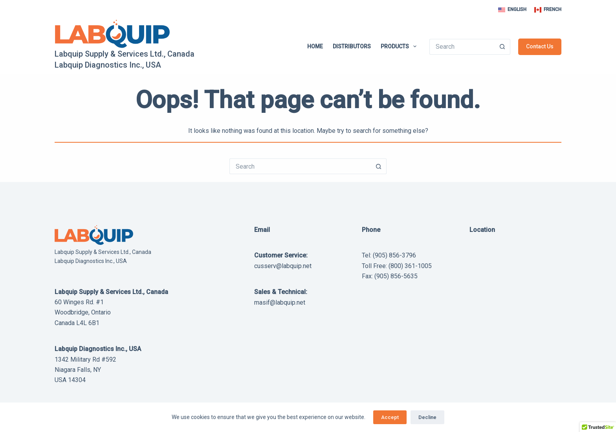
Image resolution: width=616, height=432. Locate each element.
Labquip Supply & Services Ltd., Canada (124, 54)
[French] (547, 10)
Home (315, 46)
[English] (512, 10)
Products (400, 46)
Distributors (352, 46)
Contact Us (540, 46)
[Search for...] (462, 47)
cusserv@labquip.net (283, 266)
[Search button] (502, 47)
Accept (390, 417)
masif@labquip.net (279, 302)
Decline (427, 417)
